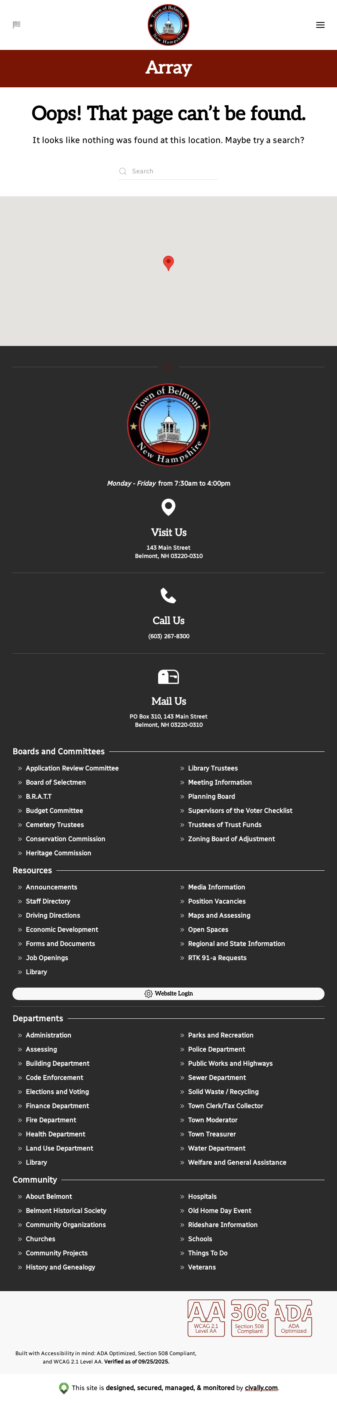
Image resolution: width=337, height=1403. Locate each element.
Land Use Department (54, 1148)
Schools (195, 1239)
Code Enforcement (49, 1078)
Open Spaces (203, 930)
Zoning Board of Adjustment (226, 839)
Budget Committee (49, 811)
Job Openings (42, 958)
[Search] (168, 171)
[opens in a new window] (206, 1324)
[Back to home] (168, 25)
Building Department (52, 1064)
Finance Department (52, 1106)
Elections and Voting (52, 1092)
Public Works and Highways (225, 1064)
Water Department (211, 1148)
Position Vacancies (212, 901)
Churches (35, 1239)
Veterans (197, 1267)
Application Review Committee (67, 768)
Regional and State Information (231, 944)
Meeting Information (215, 782)
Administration (43, 1035)
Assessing (36, 1049)
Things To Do (202, 1253)
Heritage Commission (53, 853)
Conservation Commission (60, 839)
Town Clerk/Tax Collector (220, 1106)
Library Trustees (208, 768)
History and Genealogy (55, 1267)
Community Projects (52, 1253)
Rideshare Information (218, 1225)
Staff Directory (43, 901)
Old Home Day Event (214, 1211)
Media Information (211, 887)
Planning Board (206, 797)
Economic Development (57, 930)
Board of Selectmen (51, 782)
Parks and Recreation (216, 1035)
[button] (17, 25)
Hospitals (197, 1197)
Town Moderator (207, 1120)
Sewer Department (212, 1078)
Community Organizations (61, 1225)
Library (31, 972)
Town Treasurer (207, 1134)
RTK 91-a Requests (212, 958)
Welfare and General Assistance (232, 1162)
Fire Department (46, 1120)
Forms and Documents (55, 944)
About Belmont (44, 1197)
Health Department (50, 1134)
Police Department (211, 1049)
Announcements (46, 887)
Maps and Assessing (214, 915)
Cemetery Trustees (50, 825)
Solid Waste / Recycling (218, 1092)
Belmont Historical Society (61, 1211)
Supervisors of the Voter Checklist (235, 811)
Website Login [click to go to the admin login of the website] (168, 994)
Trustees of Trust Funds (219, 825)
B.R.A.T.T (33, 797)
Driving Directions (48, 915)
